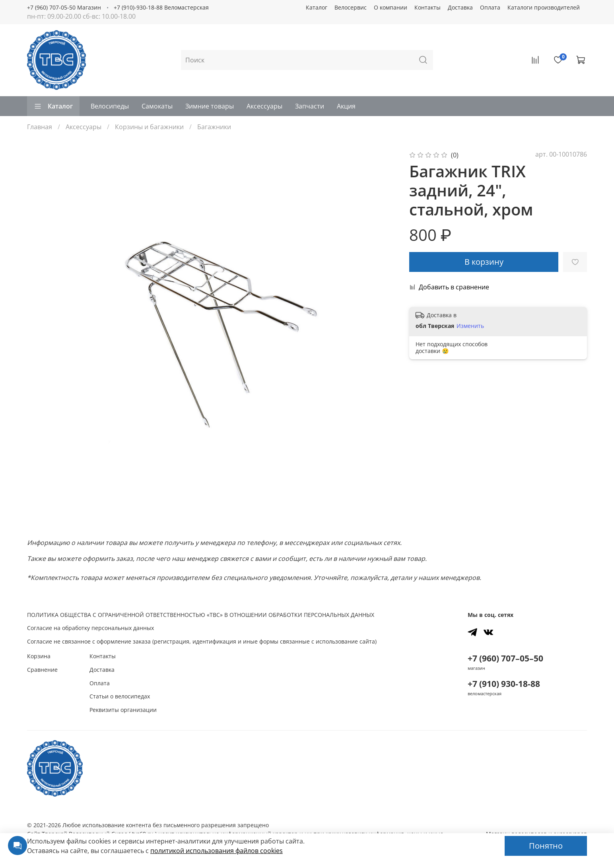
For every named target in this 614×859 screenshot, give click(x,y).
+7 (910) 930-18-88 (504, 683)
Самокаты (157, 106)
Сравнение (42, 669)
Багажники (214, 126)
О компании (390, 7)
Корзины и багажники (149, 126)
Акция (346, 106)
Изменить (470, 326)
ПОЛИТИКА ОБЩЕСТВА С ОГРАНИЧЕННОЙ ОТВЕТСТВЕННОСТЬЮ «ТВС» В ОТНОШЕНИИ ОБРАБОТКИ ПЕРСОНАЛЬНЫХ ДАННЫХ (200, 615)
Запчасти (309, 106)
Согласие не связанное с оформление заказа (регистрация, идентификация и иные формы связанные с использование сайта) (202, 641)
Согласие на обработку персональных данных (90, 628)
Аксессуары (264, 106)
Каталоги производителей (543, 7)
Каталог (316, 7)
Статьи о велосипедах (119, 696)
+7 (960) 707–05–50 (505, 658)
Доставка (460, 7)
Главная (39, 126)
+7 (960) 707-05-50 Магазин (64, 7)
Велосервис (350, 7)
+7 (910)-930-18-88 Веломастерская (161, 7)
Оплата (490, 7)
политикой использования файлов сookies (216, 850)
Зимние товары (209, 106)
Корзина (39, 656)
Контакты (427, 7)
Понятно (546, 845)
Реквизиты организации (123, 710)
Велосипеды (110, 106)
